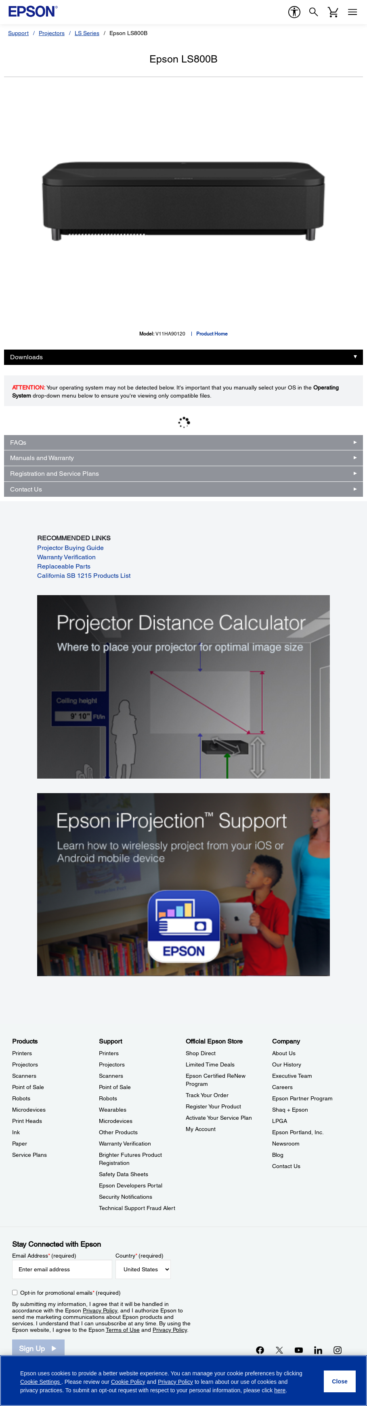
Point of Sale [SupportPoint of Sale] (115, 1087)
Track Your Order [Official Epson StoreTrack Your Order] (207, 1095)
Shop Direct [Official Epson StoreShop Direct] (201, 1053)
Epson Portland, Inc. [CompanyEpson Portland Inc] (298, 1132)
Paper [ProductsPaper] (19, 1143)
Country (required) (139, 1255)
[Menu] (352, 12)
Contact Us (26, 489)
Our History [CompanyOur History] (286, 1064)
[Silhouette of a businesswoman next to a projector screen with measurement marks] (183, 686)
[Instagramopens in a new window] (337, 1350)
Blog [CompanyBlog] (277, 1155)
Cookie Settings (40, 1382)
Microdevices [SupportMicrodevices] (115, 1121)
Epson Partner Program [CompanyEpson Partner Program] (302, 1098)
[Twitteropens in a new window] (279, 1350)
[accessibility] (294, 12)
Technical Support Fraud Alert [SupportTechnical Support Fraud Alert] (137, 1208)
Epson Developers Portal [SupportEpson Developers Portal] (130, 1185)
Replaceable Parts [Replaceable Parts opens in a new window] (63, 566)
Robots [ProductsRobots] (21, 1098)
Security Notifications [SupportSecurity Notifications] (125, 1197)
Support (18, 33)
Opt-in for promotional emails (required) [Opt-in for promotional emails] (70, 1292)
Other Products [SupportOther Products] (118, 1132)
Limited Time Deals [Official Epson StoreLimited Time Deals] (210, 1064)
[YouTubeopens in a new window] (299, 1350)
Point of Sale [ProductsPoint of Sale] (28, 1087)
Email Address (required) (44, 1255)
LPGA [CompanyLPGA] (279, 1121)
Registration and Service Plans (54, 473)
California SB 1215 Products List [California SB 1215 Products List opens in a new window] (83, 575)
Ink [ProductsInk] (16, 1132)
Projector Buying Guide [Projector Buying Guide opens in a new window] (70, 548)
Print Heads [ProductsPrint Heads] (27, 1121)
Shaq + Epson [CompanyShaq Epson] (290, 1109)
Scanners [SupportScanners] (111, 1076)
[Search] (313, 12)
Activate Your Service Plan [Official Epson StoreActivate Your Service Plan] (219, 1117)
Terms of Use (123, 1330)
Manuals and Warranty (42, 458)
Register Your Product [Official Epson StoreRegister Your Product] (213, 1106)
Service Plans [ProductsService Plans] (29, 1155)
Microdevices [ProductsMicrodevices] (29, 1109)
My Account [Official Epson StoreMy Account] (201, 1129)
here (279, 1390)
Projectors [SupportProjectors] (112, 1064)
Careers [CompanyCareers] (282, 1087)
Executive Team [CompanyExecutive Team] (292, 1076)
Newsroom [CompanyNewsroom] (286, 1143)
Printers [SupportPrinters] (109, 1053)
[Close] (340, 1381)
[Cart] (333, 12)
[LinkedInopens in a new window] (318, 1350)
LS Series (87, 33)
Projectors (52, 33)
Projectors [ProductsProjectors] (25, 1064)
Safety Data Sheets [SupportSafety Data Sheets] (123, 1174)
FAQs (18, 442)
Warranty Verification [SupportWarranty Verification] (125, 1143)
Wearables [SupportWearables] (112, 1109)
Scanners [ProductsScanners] (24, 1076)
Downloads (26, 357)
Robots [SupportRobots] (108, 1098)
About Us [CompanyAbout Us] (284, 1053)
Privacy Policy (100, 1310)
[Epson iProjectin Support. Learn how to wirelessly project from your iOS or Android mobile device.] (183, 884)
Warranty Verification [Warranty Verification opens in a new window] (66, 557)
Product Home (212, 334)
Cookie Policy (128, 1382)
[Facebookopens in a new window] (260, 1350)
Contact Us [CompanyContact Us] (286, 1166)
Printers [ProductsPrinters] (22, 1053)
